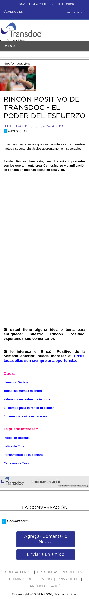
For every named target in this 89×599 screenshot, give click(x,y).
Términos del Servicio (31, 579)
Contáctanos (19, 572)
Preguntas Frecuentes (60, 572)
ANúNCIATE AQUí (44, 586)
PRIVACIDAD (68, 579)
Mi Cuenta (75, 13)
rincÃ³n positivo (17, 63)
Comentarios (16, 131)
